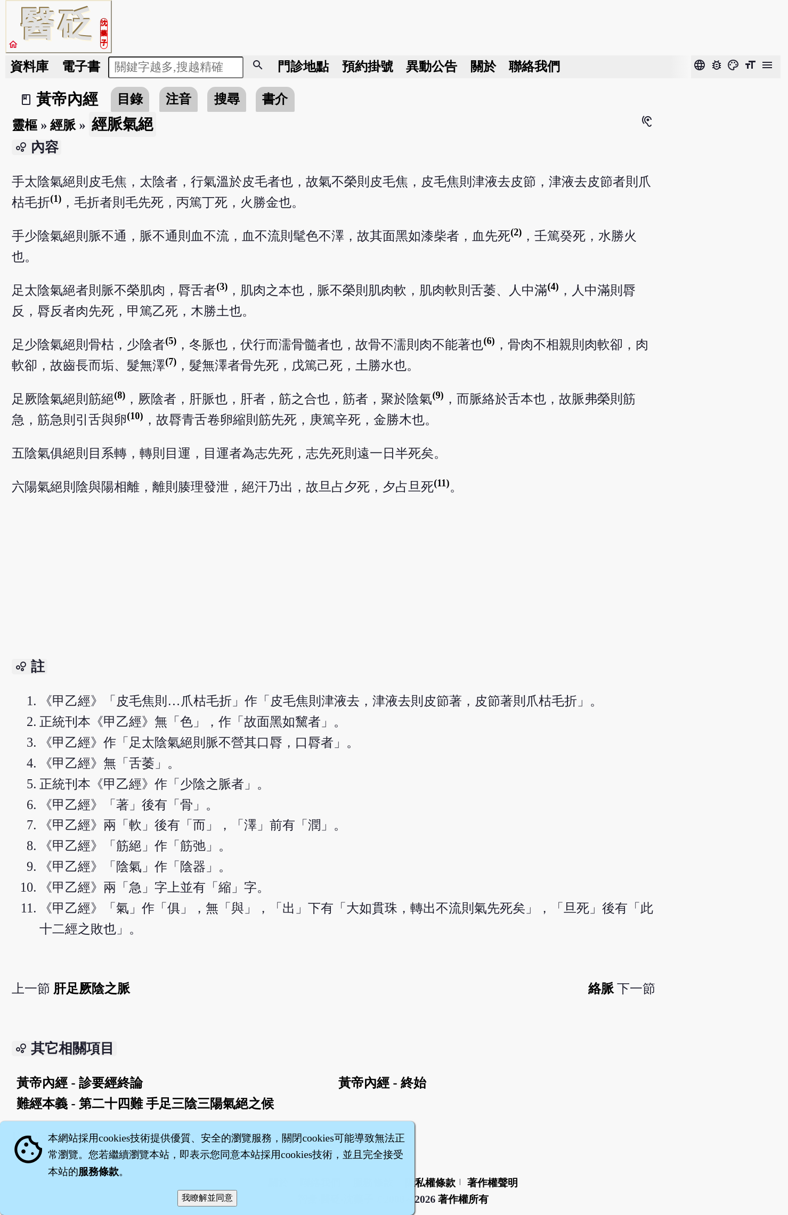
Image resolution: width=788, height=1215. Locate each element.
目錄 (130, 99)
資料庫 (29, 66)
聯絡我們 (534, 66)
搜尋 (227, 99)
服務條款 (98, 1171)
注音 (178, 99)
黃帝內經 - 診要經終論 (79, 1082)
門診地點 (303, 66)
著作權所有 (463, 1199)
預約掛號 (367, 66)
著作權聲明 (492, 1182)
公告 (431, 66)
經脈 (63, 125)
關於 (483, 66)
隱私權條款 (430, 1182)
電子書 (81, 66)
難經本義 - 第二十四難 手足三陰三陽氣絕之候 (145, 1103)
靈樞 (24, 125)
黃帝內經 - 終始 (382, 1082)
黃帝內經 (67, 99)
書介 (275, 99)
